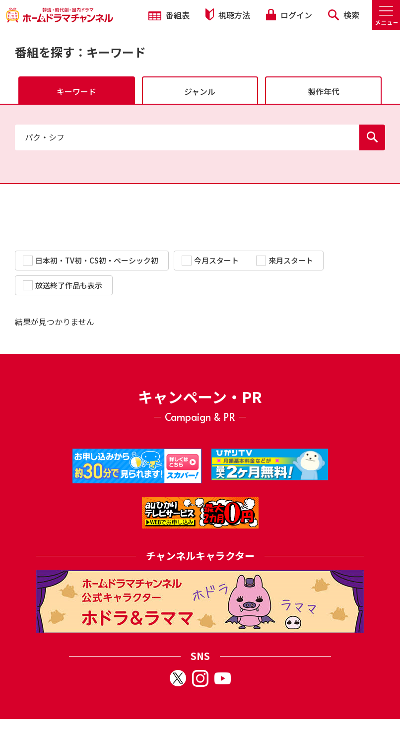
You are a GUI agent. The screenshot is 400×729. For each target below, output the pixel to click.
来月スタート (284, 260)
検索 (343, 15)
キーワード (76, 91)
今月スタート (210, 260)
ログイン (289, 15)
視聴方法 (227, 14)
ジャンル (199, 91)
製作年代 (323, 91)
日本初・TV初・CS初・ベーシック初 (90, 260)
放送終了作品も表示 (62, 285)
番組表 (169, 15)
